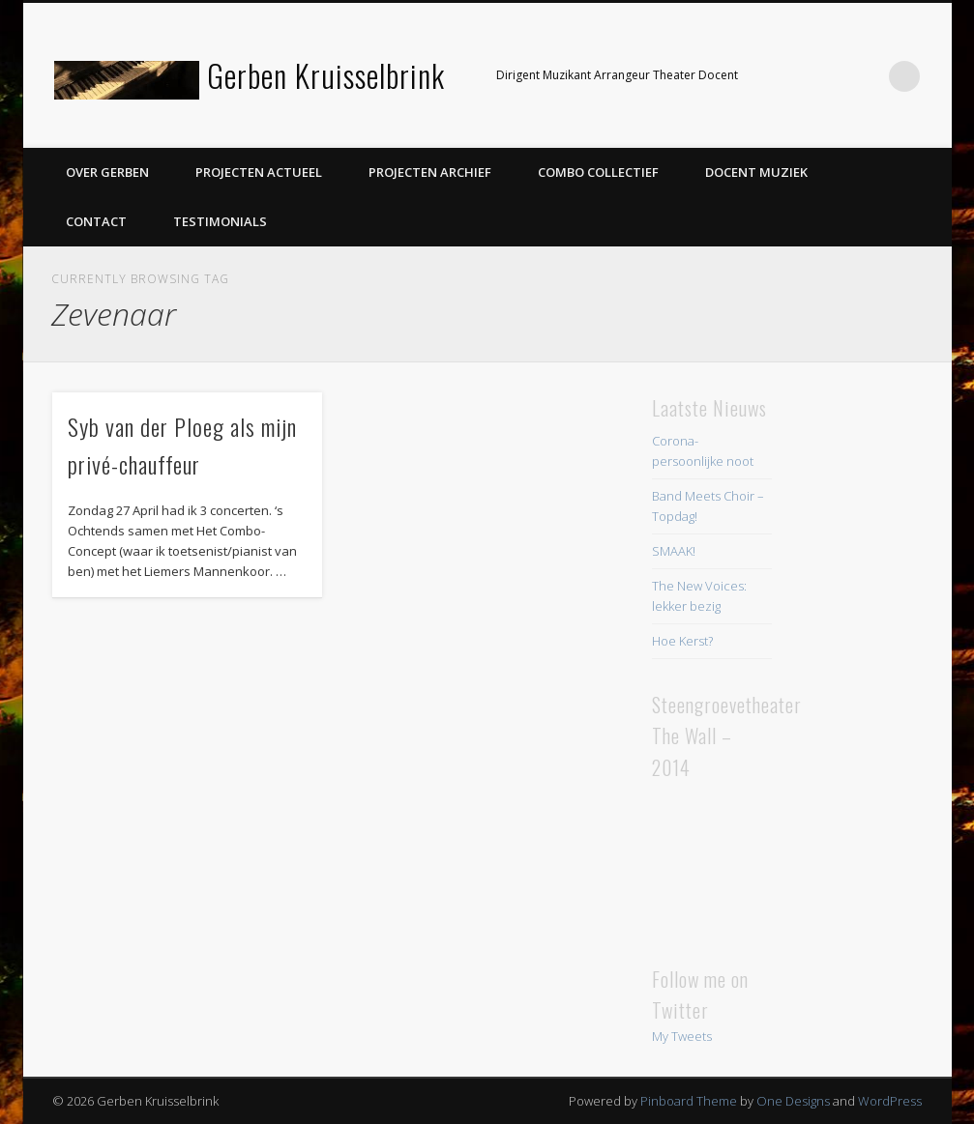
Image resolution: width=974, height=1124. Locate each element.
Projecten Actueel (258, 172)
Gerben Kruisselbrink (326, 75)
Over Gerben (107, 172)
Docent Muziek (756, 172)
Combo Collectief (598, 172)
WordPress (890, 1101)
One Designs (793, 1101)
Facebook (785, 76)
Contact (96, 221)
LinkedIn (864, 76)
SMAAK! (673, 551)
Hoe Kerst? (682, 640)
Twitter (825, 76)
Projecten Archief (430, 172)
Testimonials (220, 221)
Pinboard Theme (688, 1101)
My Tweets (682, 1036)
